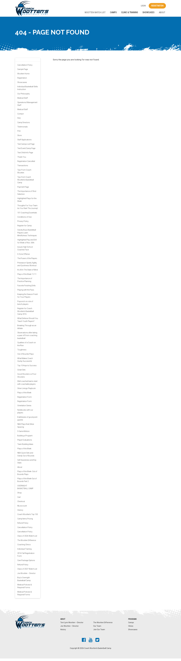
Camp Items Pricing (25, 521)
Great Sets (21, 372)
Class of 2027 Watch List (27, 572)
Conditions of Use (24, 219)
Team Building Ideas (25, 447)
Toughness (21, 352)
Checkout (21, 504)
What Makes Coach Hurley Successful (25, 362)
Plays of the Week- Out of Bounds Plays (27, 475)
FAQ (19, 121)
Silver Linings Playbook (26, 391)
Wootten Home (23, 76)
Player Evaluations (24, 442)
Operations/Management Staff (27, 106)
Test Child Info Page (25, 155)
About (162, 12)
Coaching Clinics (24, 547)
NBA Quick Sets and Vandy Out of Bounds (25, 456)
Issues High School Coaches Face (25, 250)
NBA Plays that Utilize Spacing (25, 428)
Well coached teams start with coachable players (27, 385)
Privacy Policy (23, 224)
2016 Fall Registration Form (25, 557)
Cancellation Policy (24, 68)
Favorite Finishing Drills (26, 288)
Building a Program (25, 438)
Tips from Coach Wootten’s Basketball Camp (25, 182)
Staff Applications (24, 142)
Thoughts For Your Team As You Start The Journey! (27, 209)
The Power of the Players (27, 261)
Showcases (148, 12)
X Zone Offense (23, 257)
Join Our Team (99, 632)
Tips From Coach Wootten (24, 173)
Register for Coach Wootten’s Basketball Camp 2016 (25, 314)
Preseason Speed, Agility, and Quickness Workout (27, 266)
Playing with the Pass (25, 292)
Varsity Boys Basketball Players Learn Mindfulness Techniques (27, 235)
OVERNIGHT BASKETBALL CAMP (25, 489)
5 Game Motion (23, 434)
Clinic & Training (129, 12)
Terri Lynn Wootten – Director (71, 625)
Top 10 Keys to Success (27, 368)
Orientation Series (24, 408)
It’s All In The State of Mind (27, 272)
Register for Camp (24, 228)
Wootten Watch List (95, 12)
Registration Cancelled (26, 164)
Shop (19, 495)
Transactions (22, 168)
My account (22, 508)
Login (143, 6)
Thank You (21, 159)
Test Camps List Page (25, 147)
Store (19, 138)
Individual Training (24, 551)
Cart (19, 500)
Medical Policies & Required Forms (24, 588)
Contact (20, 116)
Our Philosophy (23, 96)
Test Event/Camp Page (26, 151)
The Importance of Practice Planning (24, 282)
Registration (157, 6)
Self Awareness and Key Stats (26, 463)
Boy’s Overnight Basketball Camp (24, 581)
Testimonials (22, 129)
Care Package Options (26, 563)
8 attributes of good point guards (27, 421)
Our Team (97, 628)
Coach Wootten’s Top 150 (27, 517)
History (20, 513)
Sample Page (22, 72)
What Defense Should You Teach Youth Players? (27, 322)
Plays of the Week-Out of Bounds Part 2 (27, 482)
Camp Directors (23, 125)
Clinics (130, 628)
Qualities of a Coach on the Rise (26, 346)
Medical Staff (22, 101)
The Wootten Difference (26, 543)
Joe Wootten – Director (26, 576)
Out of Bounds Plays (25, 357)
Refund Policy (22, 525)
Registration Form (24, 400)
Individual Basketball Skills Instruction (27, 90)
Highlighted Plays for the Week (26, 202)
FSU (19, 134)
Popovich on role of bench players (25, 305)
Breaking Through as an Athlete (26, 329)
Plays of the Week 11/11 (26, 277)
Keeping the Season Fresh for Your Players (27, 298)
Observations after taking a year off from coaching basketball (27, 338)
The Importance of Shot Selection (26, 195)
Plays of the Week (24, 395)
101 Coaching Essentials (27, 215)
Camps (113, 12)
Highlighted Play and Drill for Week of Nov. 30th (27, 243)
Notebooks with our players (25, 413)
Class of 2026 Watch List (27, 539)
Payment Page (23, 189)
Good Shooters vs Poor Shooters (26, 378)
